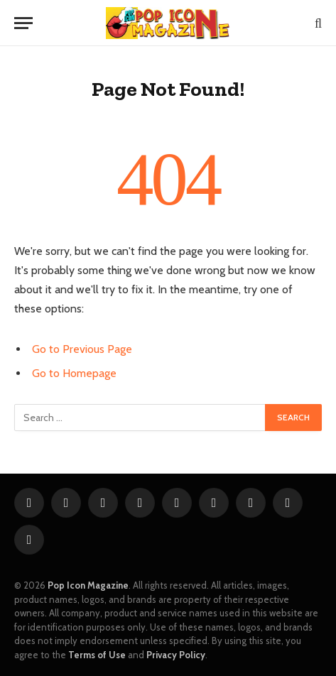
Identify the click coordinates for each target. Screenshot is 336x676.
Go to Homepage (74, 373)
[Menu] (23, 23)
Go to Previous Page (82, 349)
